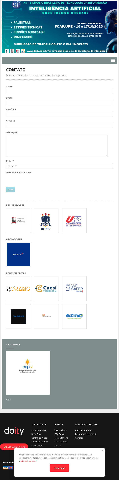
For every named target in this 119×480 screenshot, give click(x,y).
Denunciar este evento (86, 434)
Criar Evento (37, 445)
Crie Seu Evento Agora (14, 446)
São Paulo (60, 434)
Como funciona (38, 430)
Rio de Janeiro (61, 437)
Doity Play (36, 434)
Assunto (10, 120)
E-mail (9, 97)
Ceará (58, 445)
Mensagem (12, 132)
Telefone (11, 109)
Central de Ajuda (39, 437)
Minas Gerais (61, 441)
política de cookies (28, 461)
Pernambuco (61, 430)
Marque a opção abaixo (18, 172)
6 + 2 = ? (10, 160)
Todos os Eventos (39, 441)
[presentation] (30, 181)
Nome (9, 86)
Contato (79, 437)
